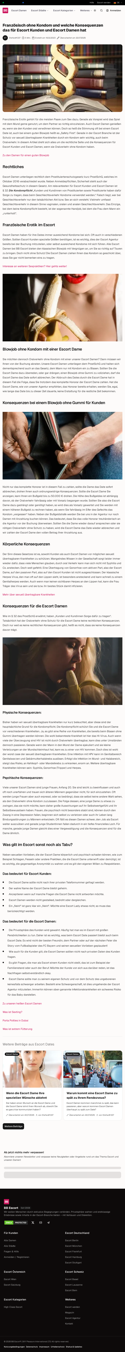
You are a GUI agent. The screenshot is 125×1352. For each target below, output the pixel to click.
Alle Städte (9, 1245)
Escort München (73, 1245)
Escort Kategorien (64, 10)
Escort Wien (10, 1279)
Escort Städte (40, 10)
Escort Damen (19, 10)
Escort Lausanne (74, 1284)
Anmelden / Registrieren (16, 1257)
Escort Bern (71, 1290)
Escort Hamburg (73, 1257)
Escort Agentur (72, 1318)
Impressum (44, 1346)
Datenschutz (32, 1346)
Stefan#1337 (15, 38)
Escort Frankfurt (73, 1251)
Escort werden (104, 2)
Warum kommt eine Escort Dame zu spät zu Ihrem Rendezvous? (92, 1095)
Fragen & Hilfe (11, 1251)
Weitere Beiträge (13, 1126)
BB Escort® (16, 1341)
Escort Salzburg (12, 1284)
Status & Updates (74, 1346)
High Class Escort (13, 1306)
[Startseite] (5, 10)
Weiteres (86, 10)
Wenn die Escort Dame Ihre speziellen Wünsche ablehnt (26, 1095)
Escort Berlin (71, 1240)
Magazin (69, 1312)
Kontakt (69, 1323)
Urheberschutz (58, 1346)
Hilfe (92, 2)
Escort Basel (71, 1279)
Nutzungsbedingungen (14, 1346)
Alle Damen (10, 1240)
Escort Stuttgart (73, 1262)
